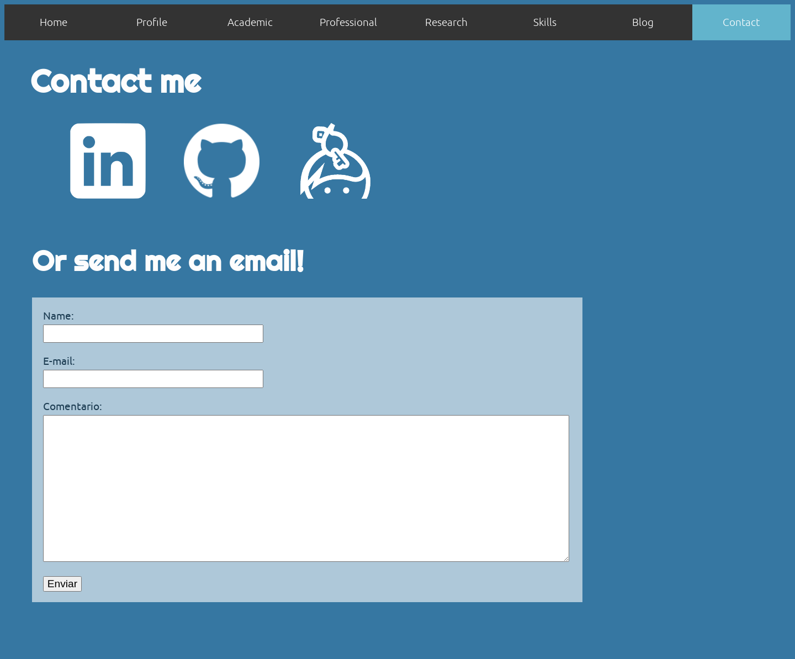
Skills (544, 22)
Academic (250, 22)
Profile (151, 22)
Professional (348, 22)
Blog (643, 22)
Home (53, 22)
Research (446, 22)
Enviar (62, 617)
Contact (741, 22)
